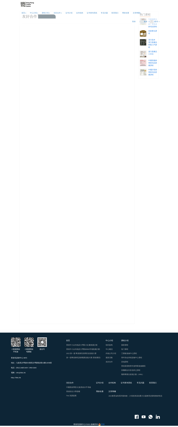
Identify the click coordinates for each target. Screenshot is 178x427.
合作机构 (79, 13)
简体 (134, 22)
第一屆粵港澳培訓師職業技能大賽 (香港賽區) (83, 358)
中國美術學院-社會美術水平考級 (78, 387)
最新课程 (124, 345)
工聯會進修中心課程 (129, 353)
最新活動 (109, 358)
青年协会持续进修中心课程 (131, 358)
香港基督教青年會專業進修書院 (133, 366)
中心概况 (109, 349)
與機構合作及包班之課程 (130, 370)
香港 (103, 424)
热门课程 (124, 349)
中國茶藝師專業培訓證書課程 (152, 62)
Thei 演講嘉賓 (71, 396)
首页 (24, 13)
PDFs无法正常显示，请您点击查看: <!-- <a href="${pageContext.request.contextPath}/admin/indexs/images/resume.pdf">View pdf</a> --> (77, 174)
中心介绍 (34, 13)
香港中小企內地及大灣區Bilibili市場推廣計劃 (83, 349)
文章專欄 (137, 13)
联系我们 (114, 13)
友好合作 (109, 362)
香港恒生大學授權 (73, 391)
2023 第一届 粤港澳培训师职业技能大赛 (81, 353)
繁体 (145, 22)
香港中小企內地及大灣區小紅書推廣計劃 (81, 345)
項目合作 (58, 13)
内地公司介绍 (111, 353)
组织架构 (109, 345)
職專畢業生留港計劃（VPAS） (132, 374)
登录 (155, 22)
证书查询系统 (92, 13)
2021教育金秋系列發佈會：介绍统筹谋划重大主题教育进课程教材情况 (135, 396)
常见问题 (104, 13)
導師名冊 (125, 13)
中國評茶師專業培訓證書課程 (152, 72)
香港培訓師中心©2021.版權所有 (85, 424)
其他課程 (124, 362)
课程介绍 (46, 13)
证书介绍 (69, 13)
